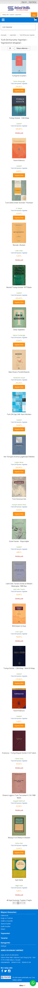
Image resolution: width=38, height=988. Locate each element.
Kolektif (19, 124)
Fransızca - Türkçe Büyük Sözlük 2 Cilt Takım (19, 753)
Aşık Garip (19, 880)
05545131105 (15, 962)
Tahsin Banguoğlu (19, 81)
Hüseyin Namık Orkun (19, 505)
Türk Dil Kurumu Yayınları (19, 83)
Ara (34, 15)
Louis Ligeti (19, 632)
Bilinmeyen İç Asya (19, 626)
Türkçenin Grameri (19, 76)
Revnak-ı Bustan (19, 245)
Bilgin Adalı (19, 886)
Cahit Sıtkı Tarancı (19, 589)
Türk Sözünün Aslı (19, 499)
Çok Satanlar (7, 27)
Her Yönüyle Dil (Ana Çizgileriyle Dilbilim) (19, 457)
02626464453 (5, 962)
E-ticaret (16, 985)
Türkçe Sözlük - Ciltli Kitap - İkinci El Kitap (19, 668)
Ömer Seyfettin (19, 330)
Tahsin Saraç (19, 759)
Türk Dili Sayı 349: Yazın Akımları (19, 414)
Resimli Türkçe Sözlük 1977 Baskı (19, 287)
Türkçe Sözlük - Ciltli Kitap (19, 118)
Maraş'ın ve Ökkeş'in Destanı (19, 837)
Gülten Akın (19, 843)
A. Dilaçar (19, 208)
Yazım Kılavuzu (19, 160)
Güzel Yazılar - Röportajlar (19, 541)
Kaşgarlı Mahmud (19, 801)
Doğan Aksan (19, 462)
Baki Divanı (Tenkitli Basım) (19, 372)
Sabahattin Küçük (19, 378)
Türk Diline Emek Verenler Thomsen (19, 203)
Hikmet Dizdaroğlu (19, 335)
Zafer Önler (19, 251)
